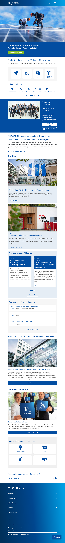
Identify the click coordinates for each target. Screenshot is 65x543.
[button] (56, 537)
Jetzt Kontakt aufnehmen (15, 52)
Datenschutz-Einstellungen (14, 531)
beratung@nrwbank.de (49, 129)
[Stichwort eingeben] (31, 478)
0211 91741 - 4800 (50, 124)
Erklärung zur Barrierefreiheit (15, 528)
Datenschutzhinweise (13, 525)
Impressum (11, 519)
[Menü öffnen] (55, 3)
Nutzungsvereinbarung (13, 522)
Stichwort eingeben (14, 478)
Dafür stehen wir (32, 383)
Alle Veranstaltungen (32, 329)
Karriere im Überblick (32, 432)
